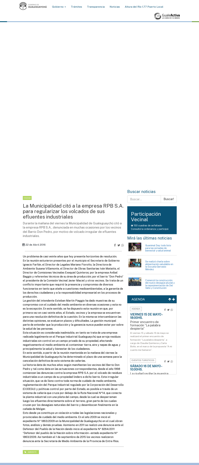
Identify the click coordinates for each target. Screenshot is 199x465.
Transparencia (96, 6)
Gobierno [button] (59, 6)
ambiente (30, 452)
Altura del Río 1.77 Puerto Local (144, 6)
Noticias (115, 6)
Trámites (76, 6)
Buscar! (169, 199)
